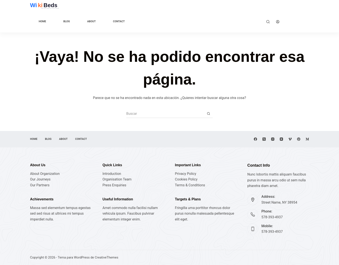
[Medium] (307, 139)
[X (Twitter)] (264, 139)
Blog (66, 21)
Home (42, 21)
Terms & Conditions (190, 185)
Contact (119, 21)
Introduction (111, 174)
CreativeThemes (106, 257)
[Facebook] (255, 139)
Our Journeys (40, 179)
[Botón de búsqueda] (208, 113)
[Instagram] (272, 139)
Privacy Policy (185, 174)
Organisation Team (116, 179)
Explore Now (297, 21)
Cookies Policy (186, 179)
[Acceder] (277, 21)
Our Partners (40, 185)
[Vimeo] (290, 139)
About (91, 21)
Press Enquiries (114, 185)
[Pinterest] (298, 139)
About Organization (45, 174)
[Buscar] (268, 21)
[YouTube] (281, 139)
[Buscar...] (165, 113)
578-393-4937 (272, 217)
